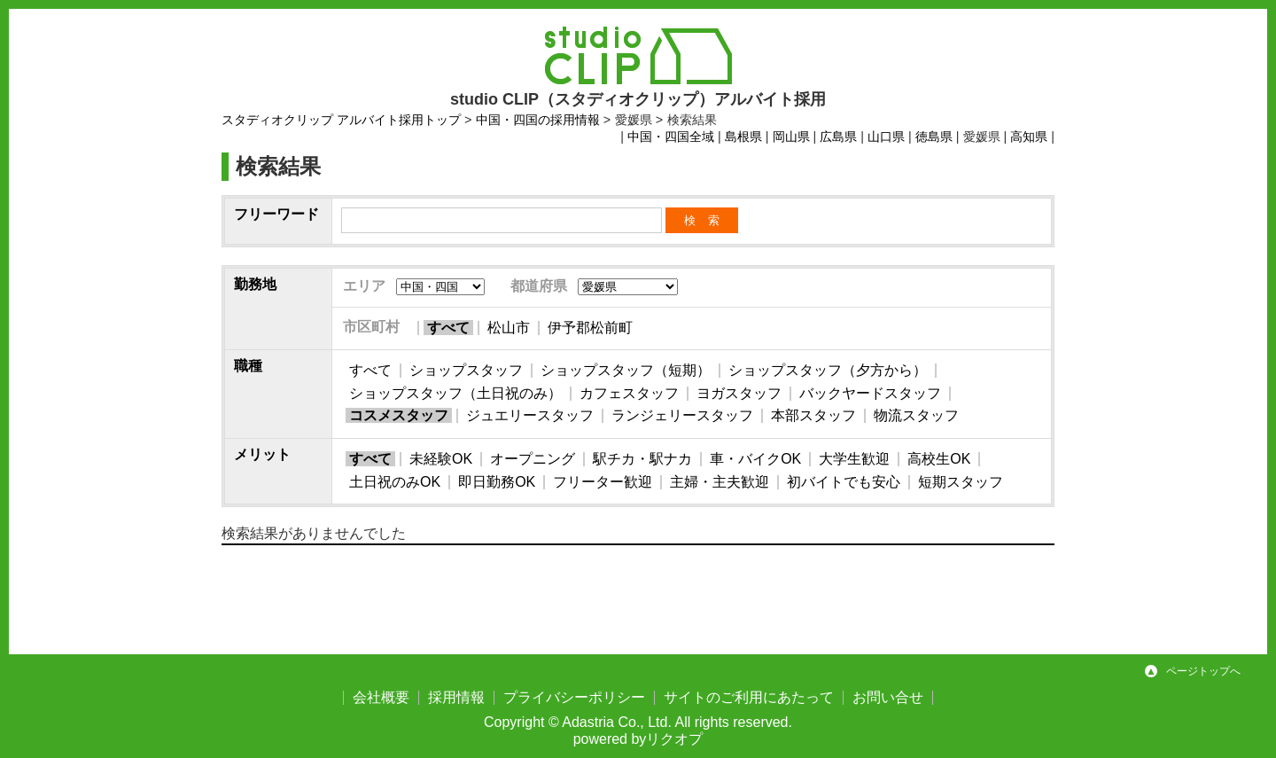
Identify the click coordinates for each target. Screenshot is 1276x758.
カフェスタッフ (629, 393)
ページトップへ (1203, 671)
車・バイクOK (755, 458)
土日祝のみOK (394, 481)
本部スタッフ (813, 415)
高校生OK (938, 458)
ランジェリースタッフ (682, 415)
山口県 (886, 136)
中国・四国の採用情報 (538, 120)
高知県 (1028, 136)
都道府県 (538, 285)
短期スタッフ (960, 481)
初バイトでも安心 (843, 481)
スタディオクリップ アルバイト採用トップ (341, 120)
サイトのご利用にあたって (749, 697)
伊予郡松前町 (590, 327)
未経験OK (440, 458)
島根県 (743, 136)
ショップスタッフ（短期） (626, 370)
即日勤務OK (496, 481)
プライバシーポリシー (574, 697)
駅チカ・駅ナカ (642, 458)
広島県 (838, 136)
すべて (448, 327)
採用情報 (456, 697)
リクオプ (674, 738)
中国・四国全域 (670, 136)
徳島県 (934, 136)
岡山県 (791, 136)
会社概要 (381, 697)
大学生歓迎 (854, 458)
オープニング (532, 458)
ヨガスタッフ (739, 393)
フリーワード (276, 214)
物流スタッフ (916, 415)
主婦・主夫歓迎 (719, 481)
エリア (364, 285)
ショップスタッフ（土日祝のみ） (455, 393)
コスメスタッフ (398, 415)
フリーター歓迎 (602, 481)
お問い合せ (887, 697)
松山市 (508, 327)
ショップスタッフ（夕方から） (827, 370)
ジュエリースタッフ (530, 415)
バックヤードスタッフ (870, 393)
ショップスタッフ (466, 370)
